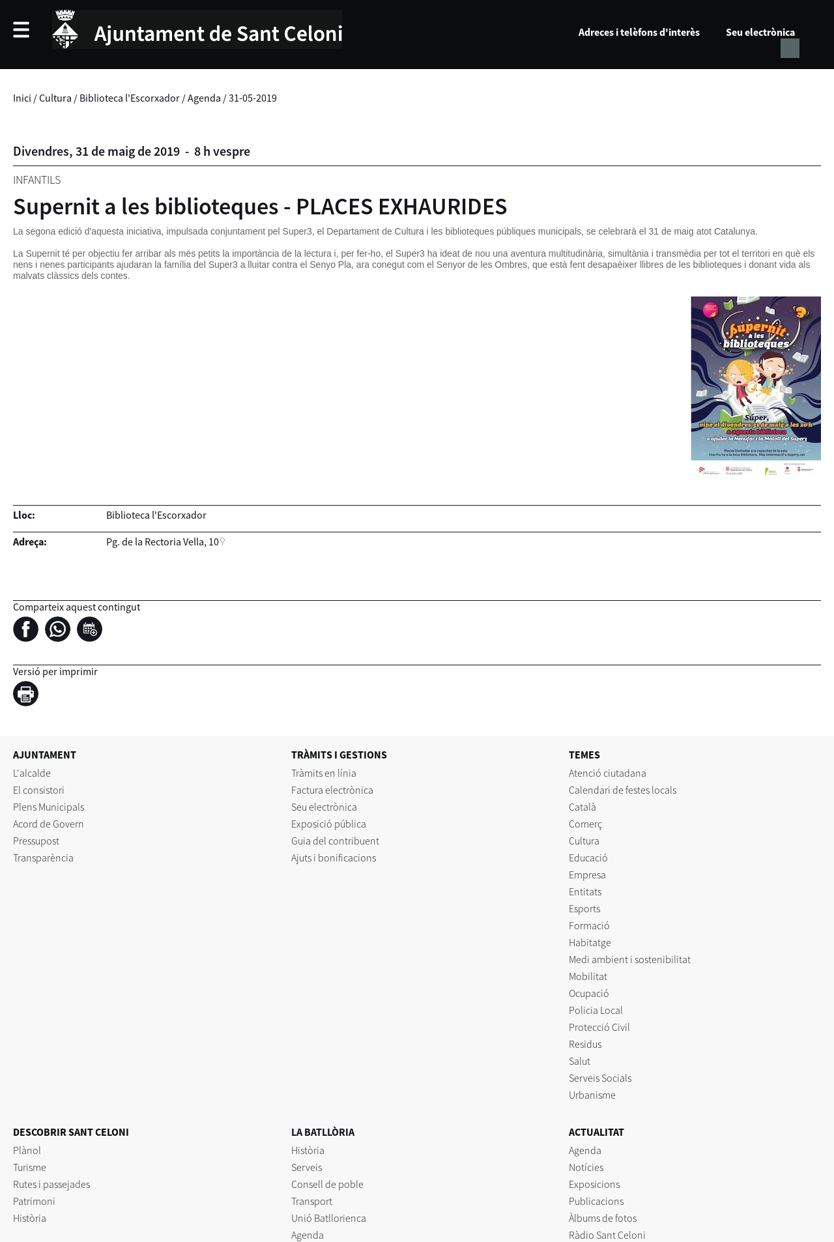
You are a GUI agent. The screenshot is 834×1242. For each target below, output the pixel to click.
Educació (588, 857)
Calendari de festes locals (622, 789)
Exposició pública (328, 823)
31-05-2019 (253, 97)
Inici (22, 97)
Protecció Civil (599, 1026)
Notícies (586, 1167)
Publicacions (596, 1200)
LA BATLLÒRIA (322, 1131)
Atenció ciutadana (607, 772)
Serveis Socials (600, 1077)
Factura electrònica (332, 789)
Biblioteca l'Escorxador (129, 97)
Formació (589, 925)
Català (582, 806)
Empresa (587, 874)
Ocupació (589, 993)
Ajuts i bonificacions (333, 857)
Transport (311, 1200)
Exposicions (594, 1184)
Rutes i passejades (51, 1184)
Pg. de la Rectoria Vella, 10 (162, 541)
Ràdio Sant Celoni (607, 1234)
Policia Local (596, 1010)
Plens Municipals (48, 806)
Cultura (55, 97)
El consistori (39, 789)
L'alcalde (32, 772)
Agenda (204, 97)
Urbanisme (592, 1094)
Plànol (27, 1150)
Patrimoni (34, 1200)
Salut (579, 1060)
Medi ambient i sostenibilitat (630, 959)
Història (29, 1217)
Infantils (37, 179)
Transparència (43, 857)
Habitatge (590, 942)
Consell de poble (327, 1184)
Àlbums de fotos (603, 1217)
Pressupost (36, 840)
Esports (584, 908)
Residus (585, 1043)
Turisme (29, 1167)
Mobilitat (588, 976)
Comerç (585, 823)
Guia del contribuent (335, 840)
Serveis (306, 1167)
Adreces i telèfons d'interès (639, 31)
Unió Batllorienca (328, 1217)
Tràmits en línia (323, 772)
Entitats (585, 891)
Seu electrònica (760, 31)
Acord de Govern (48, 823)
